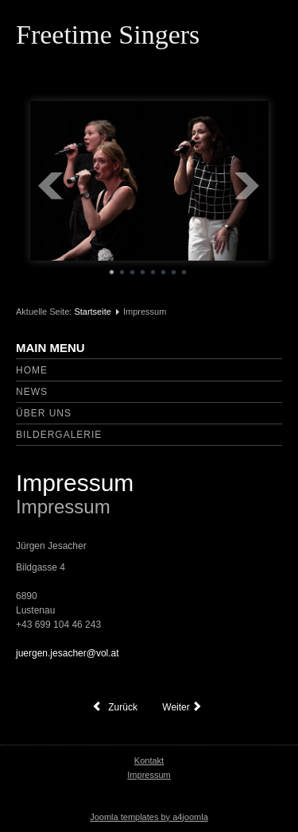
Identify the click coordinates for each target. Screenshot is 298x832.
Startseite (92, 311)
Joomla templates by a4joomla (149, 817)
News (32, 391)
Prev (51, 185)
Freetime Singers (107, 34)
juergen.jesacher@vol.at (67, 653)
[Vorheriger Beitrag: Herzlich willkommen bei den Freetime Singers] (115, 707)
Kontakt (149, 760)
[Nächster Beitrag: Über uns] (184, 707)
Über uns (44, 413)
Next (248, 185)
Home (32, 370)
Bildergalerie (59, 434)
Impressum (75, 483)
